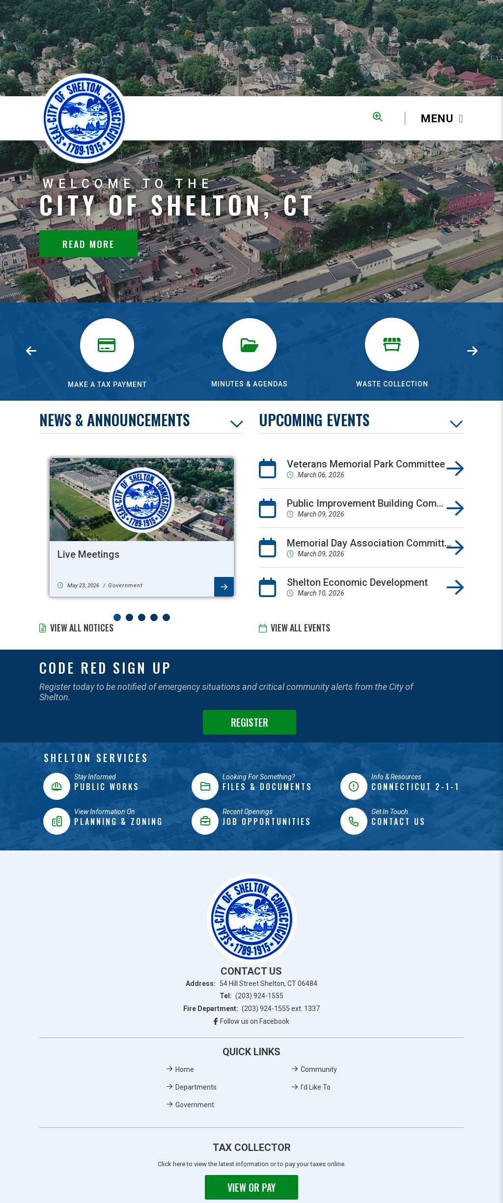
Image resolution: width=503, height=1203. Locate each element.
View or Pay (251, 1187)
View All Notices (81, 627)
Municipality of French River (84, 119)
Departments (196, 1087)
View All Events (300, 627)
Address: (251, 983)
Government (194, 1105)
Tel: (252, 996)
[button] (117, 617)
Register (249, 722)
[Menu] (434, 118)
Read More (88, 244)
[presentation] (31, 351)
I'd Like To (316, 1087)
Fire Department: (251, 1008)
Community (319, 1069)
